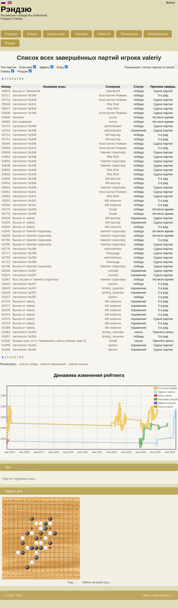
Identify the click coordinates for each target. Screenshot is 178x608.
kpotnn (112, 284)
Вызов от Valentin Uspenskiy (32, 231)
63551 (6, 192)
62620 (6, 284)
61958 (6, 345)
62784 (6, 240)
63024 (6, 227)
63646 (6, 143)
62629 (6, 288)
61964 (6, 332)
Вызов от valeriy (24, 218)
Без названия (22, 121)
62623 (6, 275)
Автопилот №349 (25, 95)
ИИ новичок (113, 200)
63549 (6, 104)
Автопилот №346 (25, 108)
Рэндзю (16, 9)
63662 (6, 156)
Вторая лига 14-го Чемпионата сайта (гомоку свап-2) (49, 341)
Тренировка (129, 34)
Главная (11, 34)
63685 (6, 121)
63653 (6, 183)
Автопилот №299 (25, 209)
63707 (6, 126)
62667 (6, 279)
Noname (18, 117)
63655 (6, 170)
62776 (6, 248)
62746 (6, 266)
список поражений (52, 364)
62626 (6, 292)
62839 (6, 235)
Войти (170, 2)
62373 (6, 319)
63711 (6, 139)
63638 (6, 165)
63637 (6, 108)
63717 (6, 95)
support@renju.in (162, 595)
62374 (6, 314)
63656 (6, 178)
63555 (6, 200)
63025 (6, 222)
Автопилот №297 (25, 270)
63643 (6, 187)
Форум (32, 34)
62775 (6, 209)
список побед (28, 364)
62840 (6, 231)
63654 (6, 161)
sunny (113, 117)
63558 (6, 148)
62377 (6, 305)
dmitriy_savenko (113, 288)
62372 (6, 323)
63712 (6, 99)
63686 (6, 117)
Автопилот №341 (25, 104)
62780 (6, 244)
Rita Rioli (113, 104)
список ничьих (78, 364)
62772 (6, 262)
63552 (6, 196)
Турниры (81, 34)
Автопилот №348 (25, 152)
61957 (6, 336)
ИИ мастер (112, 135)
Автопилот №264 (25, 332)
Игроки (10, 43)
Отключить (28, 467)
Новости (104, 34)
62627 (6, 297)
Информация (158, 34)
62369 (6, 327)
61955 (6, 349)
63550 (6, 205)
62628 (6, 270)
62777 (6, 253)
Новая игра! (56, 34)
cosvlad (113, 270)
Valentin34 (113, 91)
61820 (6, 341)
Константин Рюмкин (113, 95)
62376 (6, 310)
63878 (6, 91)
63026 (6, 218)
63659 (6, 152)
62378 (6, 301)
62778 (6, 213)
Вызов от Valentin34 (26, 91)
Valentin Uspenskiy (113, 152)
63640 (6, 174)
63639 (6, 113)
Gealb (113, 209)
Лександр (113, 253)
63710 (6, 130)
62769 (6, 257)
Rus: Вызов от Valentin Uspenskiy (35, 279)
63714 (6, 135)
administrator (113, 126)
